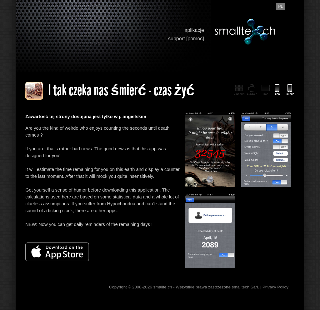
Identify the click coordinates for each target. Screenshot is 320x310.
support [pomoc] (186, 38)
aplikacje (194, 30)
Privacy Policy (275, 287)
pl (280, 6)
